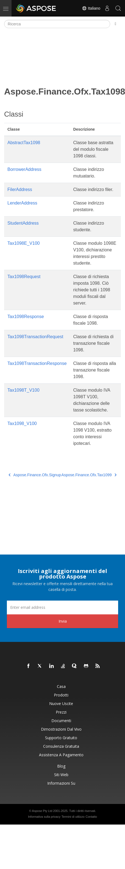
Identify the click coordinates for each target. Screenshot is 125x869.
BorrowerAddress (24, 169)
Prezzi (61, 712)
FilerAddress (19, 189)
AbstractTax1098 (23, 142)
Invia (63, 621)
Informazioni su (61, 783)
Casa (61, 686)
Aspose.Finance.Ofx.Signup (35, 475)
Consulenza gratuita (61, 746)
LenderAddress (22, 203)
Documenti (61, 720)
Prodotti (61, 695)
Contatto (91, 816)
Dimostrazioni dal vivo (61, 729)
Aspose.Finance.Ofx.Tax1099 (89, 475)
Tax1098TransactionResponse (37, 363)
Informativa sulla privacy (44, 816)
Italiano (91, 8)
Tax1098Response (25, 316)
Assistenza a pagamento (61, 754)
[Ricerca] (57, 24)
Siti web (61, 774)
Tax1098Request (23, 276)
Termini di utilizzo (73, 816)
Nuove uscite (61, 703)
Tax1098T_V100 (23, 390)
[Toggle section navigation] (115, 24)
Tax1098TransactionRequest (35, 336)
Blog (61, 766)
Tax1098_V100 (22, 423)
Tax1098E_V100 (23, 243)
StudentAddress (23, 223)
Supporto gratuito (61, 737)
